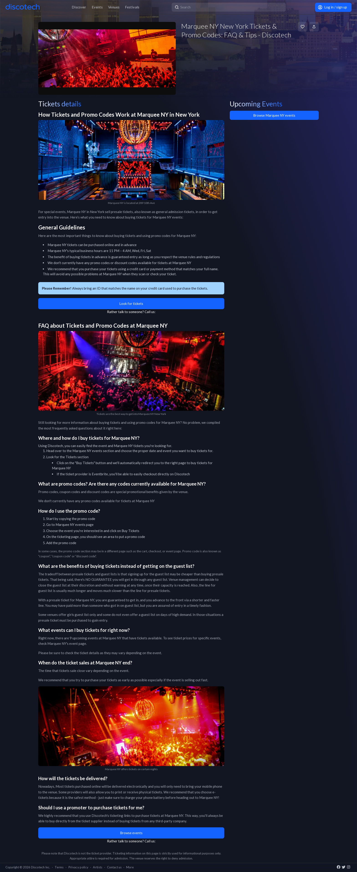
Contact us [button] (114, 867)
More (130, 867)
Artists (97, 867)
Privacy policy (78, 867)
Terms (59, 867)
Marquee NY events (87, 451)
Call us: (150, 312)
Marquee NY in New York (85, 212)
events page (84, 524)
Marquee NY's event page (66, 643)
